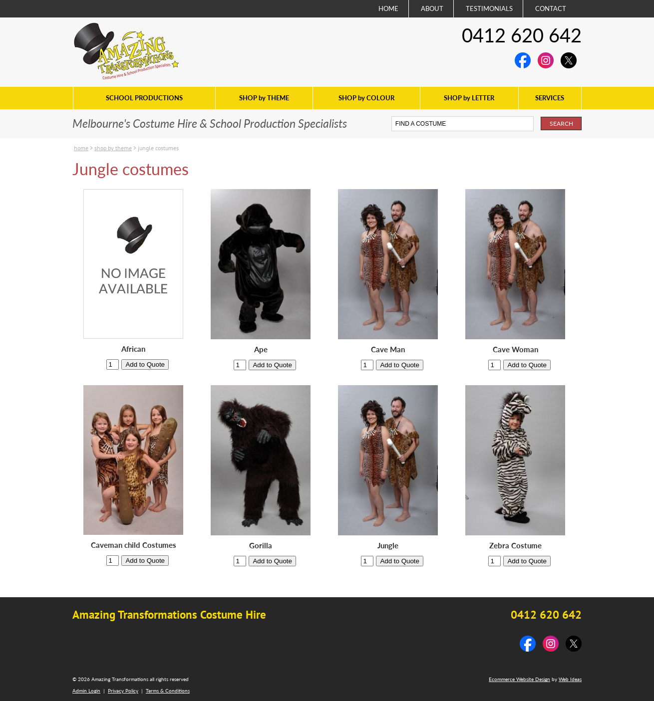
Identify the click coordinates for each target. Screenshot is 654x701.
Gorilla (260, 545)
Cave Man (388, 349)
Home (81, 148)
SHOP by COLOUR (366, 98)
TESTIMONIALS (489, 8)
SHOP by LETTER (469, 98)
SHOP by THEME (264, 98)
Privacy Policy (123, 691)
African (133, 349)
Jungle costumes (158, 148)
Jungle (387, 545)
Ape (261, 349)
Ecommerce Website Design (519, 679)
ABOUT (432, 8)
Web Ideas (570, 679)
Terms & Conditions (168, 691)
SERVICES (549, 98)
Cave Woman (515, 349)
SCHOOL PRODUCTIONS (144, 98)
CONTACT (550, 8)
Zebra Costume (515, 545)
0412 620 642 (522, 34)
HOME (388, 8)
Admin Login (86, 691)
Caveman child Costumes (133, 545)
